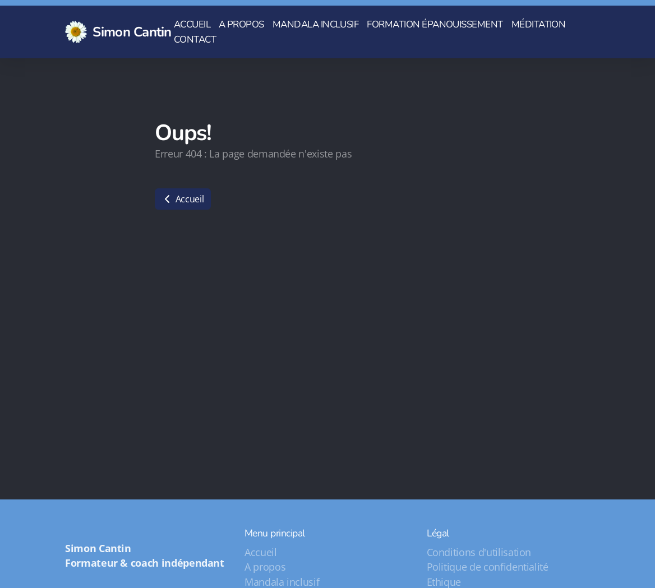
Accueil (183, 199)
